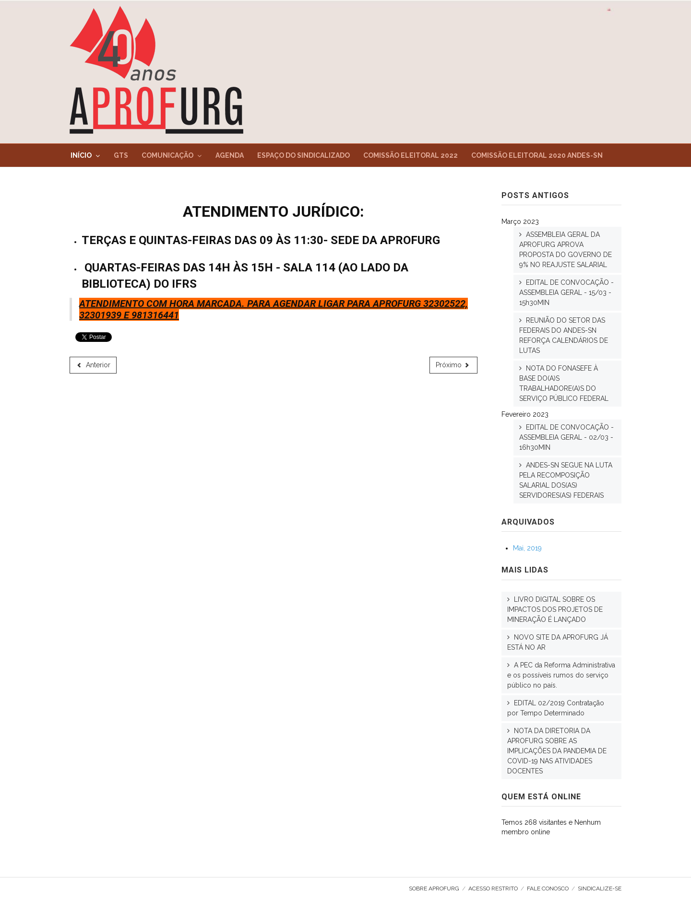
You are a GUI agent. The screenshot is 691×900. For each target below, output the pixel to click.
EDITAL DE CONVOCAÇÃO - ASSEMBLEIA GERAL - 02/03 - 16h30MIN (566, 437)
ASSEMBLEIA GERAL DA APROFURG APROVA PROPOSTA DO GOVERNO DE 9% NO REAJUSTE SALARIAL (565, 250)
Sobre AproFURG (434, 888)
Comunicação (167, 155)
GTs (121, 155)
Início (81, 155)
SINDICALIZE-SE (599, 888)
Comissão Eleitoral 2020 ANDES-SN (537, 155)
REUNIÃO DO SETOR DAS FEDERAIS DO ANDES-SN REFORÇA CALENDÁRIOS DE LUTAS (563, 335)
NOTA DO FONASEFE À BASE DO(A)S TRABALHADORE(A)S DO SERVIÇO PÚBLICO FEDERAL (563, 383)
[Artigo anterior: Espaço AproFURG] (93, 365)
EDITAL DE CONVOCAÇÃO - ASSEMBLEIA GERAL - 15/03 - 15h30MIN (566, 292)
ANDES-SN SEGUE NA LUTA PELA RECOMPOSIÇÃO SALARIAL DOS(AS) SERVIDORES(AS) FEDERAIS (565, 480)
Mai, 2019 (527, 548)
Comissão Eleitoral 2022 (410, 155)
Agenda (229, 155)
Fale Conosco (548, 888)
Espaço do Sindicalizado (303, 155)
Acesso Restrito (493, 888)
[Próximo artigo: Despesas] (453, 365)
